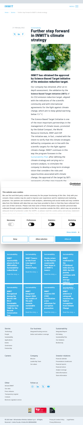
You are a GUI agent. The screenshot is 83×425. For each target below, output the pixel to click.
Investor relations (63, 356)
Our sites (7, 389)
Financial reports (61, 364)
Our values (33, 364)
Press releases (9, 391)
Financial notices (61, 367)
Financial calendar (61, 359)
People (7, 334)
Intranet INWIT (9, 386)
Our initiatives (60, 340)
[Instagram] (32, 386)
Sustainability (36, 28)
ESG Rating (59, 334)
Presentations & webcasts (64, 361)
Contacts (7, 397)
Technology (8, 331)
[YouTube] (48, 386)
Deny (15, 239)
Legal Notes (70, 420)
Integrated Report (61, 331)
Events (7, 343)
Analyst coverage (61, 370)
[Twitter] (43, 386)
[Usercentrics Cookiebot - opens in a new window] (71, 184)
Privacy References (55, 422)
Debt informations (61, 373)
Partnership (8, 348)
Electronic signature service (13, 400)
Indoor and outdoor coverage (39, 334)
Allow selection (41, 239)
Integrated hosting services (38, 331)
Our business (35, 328)
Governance (8, 345)
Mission (32, 359)
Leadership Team (35, 361)
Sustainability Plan (39, 157)
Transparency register (11, 394)
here (25, 213)
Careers (8, 356)
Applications (8, 340)
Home (6, 12)
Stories (13, 12)
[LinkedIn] (38, 386)
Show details (72, 232)
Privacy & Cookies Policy (57, 420)
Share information (61, 375)
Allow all (68, 239)
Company (34, 356)
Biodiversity (59, 343)
